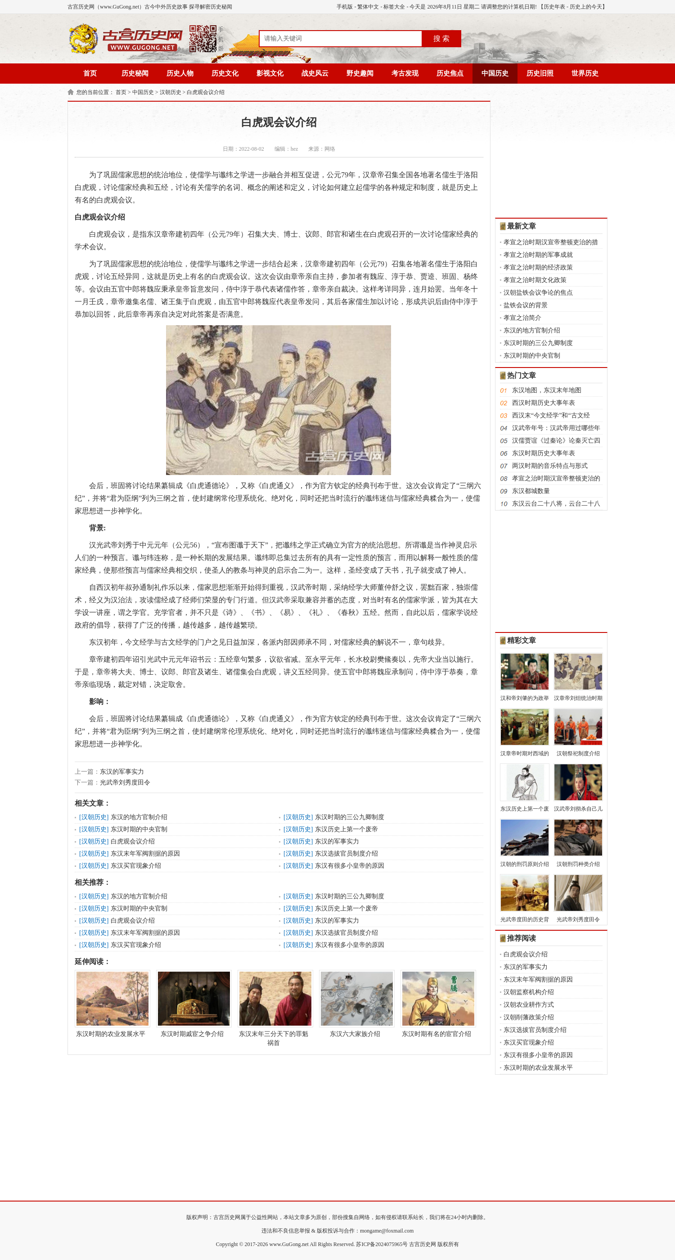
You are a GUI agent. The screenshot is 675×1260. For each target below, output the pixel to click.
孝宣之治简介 (522, 317)
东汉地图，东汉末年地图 (546, 390)
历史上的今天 (586, 7)
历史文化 (225, 73)
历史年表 (554, 7)
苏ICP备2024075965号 (382, 1244)
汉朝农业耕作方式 (529, 1004)
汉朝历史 (170, 92)
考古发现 (405, 73)
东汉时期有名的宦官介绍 (436, 1003)
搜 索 (441, 38)
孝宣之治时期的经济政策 (538, 267)
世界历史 (585, 73)
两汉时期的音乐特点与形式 (550, 465)
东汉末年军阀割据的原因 (145, 853)
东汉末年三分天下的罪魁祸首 (274, 1008)
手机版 (345, 7)
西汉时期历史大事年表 (543, 402)
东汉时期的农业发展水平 (111, 1003)
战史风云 (315, 73)
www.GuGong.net (289, 1244)
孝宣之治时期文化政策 (535, 280)
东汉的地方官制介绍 (139, 817)
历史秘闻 (135, 73)
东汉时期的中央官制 (139, 829)
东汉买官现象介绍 (136, 865)
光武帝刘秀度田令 (125, 782)
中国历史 (495, 73)
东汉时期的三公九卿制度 (349, 817)
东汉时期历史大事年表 (543, 453)
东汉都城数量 (531, 491)
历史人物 (180, 73)
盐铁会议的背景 (526, 305)
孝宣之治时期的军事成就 (538, 254)
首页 (90, 73)
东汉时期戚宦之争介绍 (192, 1003)
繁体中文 (368, 7)
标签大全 (394, 7)
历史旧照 (540, 73)
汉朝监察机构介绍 (529, 992)
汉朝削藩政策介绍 (529, 1017)
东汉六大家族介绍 (355, 1003)
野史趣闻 (360, 73)
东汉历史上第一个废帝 (346, 829)
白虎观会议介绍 (206, 92)
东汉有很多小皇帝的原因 (349, 865)
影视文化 (270, 73)
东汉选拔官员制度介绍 (346, 853)
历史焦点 (450, 73)
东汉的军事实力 (122, 771)
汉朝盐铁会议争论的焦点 (538, 292)
